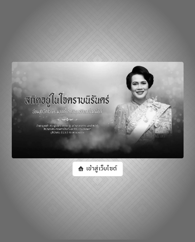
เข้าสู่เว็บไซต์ (101, 168)
